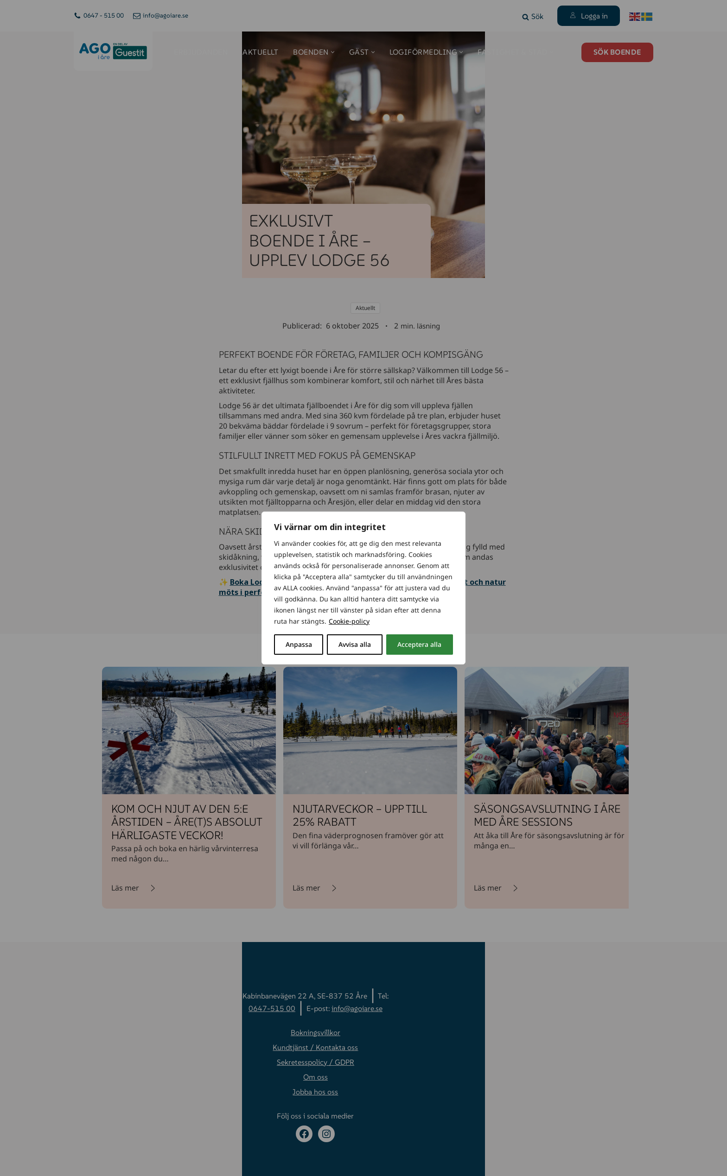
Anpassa (299, 644)
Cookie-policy (349, 621)
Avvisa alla (354, 644)
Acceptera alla (419, 644)
